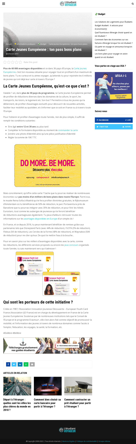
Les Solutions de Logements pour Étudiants (113, 22)
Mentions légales (68, 441)
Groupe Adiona (104, 441)
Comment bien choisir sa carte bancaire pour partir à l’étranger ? (47, 403)
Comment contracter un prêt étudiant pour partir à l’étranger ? (77, 403)
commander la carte (68, 130)
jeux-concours (71, 244)
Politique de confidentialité (86, 441)
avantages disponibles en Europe (40, 218)
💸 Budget (100, 14)
